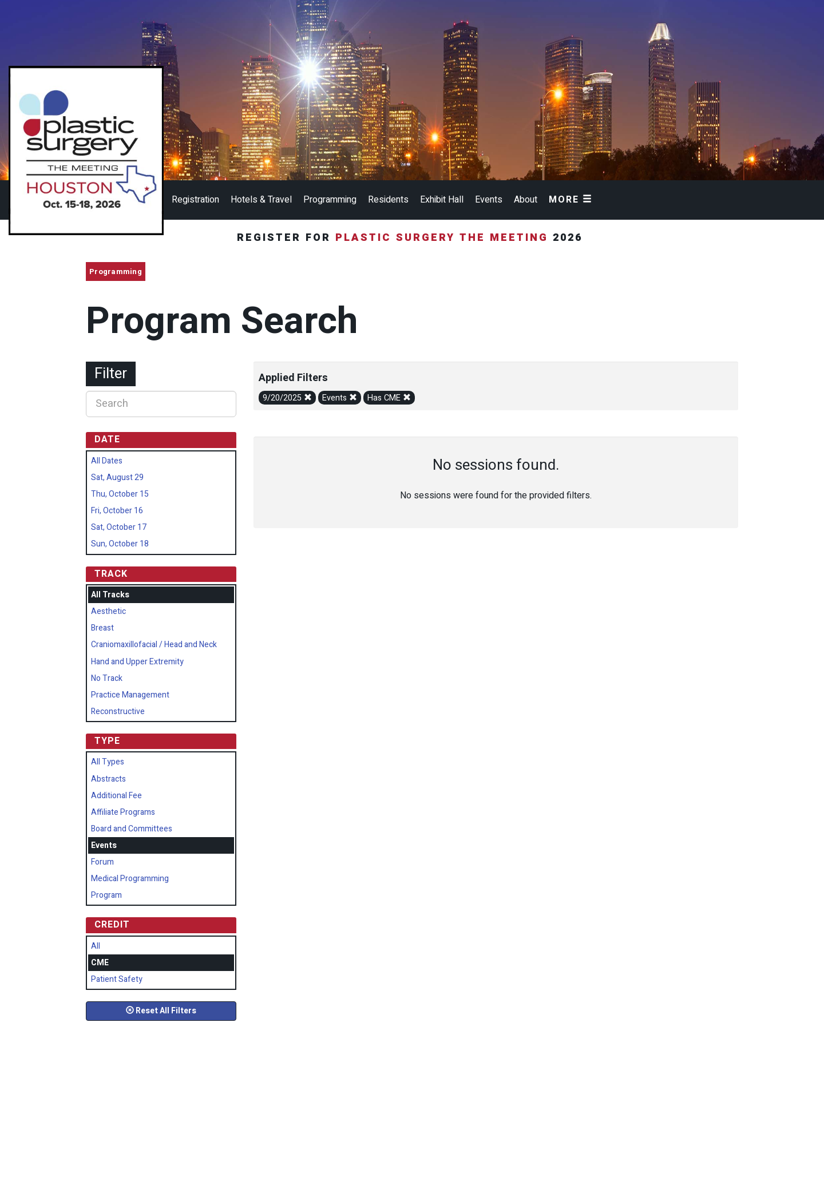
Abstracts (108, 779)
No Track (106, 678)
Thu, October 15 (120, 494)
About (525, 200)
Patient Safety (116, 979)
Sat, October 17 (118, 527)
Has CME (389, 398)
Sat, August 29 (117, 477)
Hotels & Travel (261, 200)
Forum (102, 862)
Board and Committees (131, 829)
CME (100, 963)
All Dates (106, 461)
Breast (102, 628)
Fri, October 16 (117, 511)
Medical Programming (130, 879)
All (95, 946)
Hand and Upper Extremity (137, 662)
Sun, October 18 (120, 544)
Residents (388, 200)
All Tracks (110, 595)
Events (488, 200)
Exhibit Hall (442, 200)
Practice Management (130, 695)
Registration (195, 200)
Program (106, 895)
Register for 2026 (412, 237)
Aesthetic (108, 611)
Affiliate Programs (123, 812)
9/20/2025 (287, 398)
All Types (107, 762)
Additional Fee (116, 796)
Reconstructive (118, 712)
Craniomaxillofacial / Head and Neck (154, 645)
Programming (329, 200)
